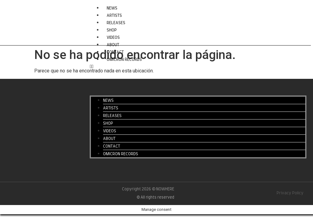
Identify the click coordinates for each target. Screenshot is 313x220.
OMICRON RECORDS (124, 60)
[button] (198, 66)
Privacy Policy (290, 193)
